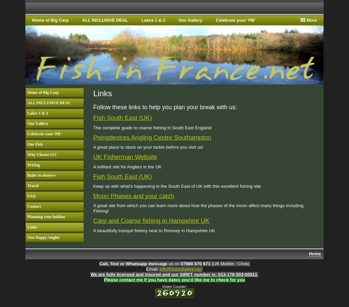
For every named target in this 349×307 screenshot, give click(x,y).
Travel (32, 185)
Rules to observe (41, 175)
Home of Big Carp (50, 20)
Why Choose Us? (41, 154)
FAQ (31, 196)
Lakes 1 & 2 (153, 20)
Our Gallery (190, 20)
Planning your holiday (46, 216)
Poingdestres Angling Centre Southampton (152, 137)
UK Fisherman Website (125, 156)
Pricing (33, 165)
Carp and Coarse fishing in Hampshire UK (151, 220)
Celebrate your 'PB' (235, 20)
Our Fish (35, 144)
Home (315, 253)
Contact (34, 206)
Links (32, 227)
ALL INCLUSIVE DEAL (105, 20)
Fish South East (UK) (122, 117)
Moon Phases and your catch (133, 195)
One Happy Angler (43, 237)
